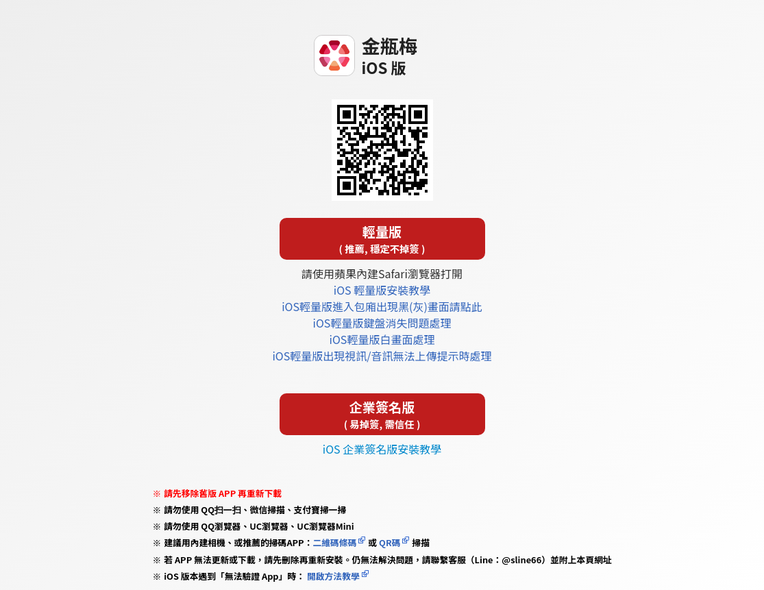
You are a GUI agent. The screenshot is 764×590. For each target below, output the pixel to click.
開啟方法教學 (332, 575)
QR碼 (389, 542)
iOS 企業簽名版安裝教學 (382, 449)
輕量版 (382, 239)
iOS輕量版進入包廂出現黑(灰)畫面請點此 (382, 306)
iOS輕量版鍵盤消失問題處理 (382, 323)
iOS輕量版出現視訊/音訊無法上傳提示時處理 (381, 355)
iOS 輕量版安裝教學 (382, 290)
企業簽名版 (382, 414)
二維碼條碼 (334, 542)
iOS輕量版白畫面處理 (382, 339)
